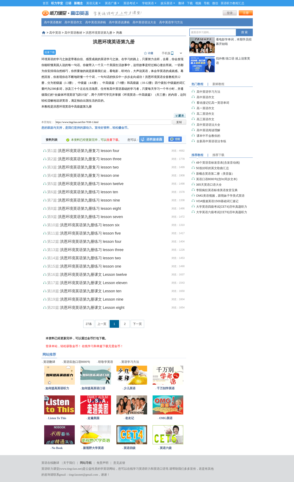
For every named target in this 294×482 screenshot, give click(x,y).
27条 (89, 324)
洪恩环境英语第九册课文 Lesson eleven (93, 283)
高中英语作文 (73, 22)
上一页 (101, 324)
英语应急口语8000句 (76, 361)
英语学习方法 (130, 361)
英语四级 (129, 448)
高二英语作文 (205, 113)
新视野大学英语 (93, 448)
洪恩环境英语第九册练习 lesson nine (89, 200)
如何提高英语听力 (57, 388)
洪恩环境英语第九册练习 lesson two (90, 258)
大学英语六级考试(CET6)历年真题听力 (221, 212)
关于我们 (69, 462)
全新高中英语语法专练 (211, 141)
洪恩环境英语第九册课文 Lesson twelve (93, 274)
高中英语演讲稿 (95, 22)
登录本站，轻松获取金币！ (63, 346)
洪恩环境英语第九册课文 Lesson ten (91, 291)
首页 (46, 3)
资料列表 (51, 139)
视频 (198, 3)
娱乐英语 (168, 3)
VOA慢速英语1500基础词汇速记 (217, 201)
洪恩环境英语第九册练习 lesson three (92, 250)
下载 (190, 3)
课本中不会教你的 (208, 135)
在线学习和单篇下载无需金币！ (102, 346)
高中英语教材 (53, 22)
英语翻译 (49, 361)
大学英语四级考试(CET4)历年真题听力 (221, 206)
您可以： (133, 139)
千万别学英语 (166, 388)
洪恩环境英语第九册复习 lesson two (88, 167)
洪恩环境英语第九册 (99, 32)
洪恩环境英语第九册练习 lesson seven (90, 217)
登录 (230, 13)
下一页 (137, 324)
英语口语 (159, 468)
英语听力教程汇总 (232, 3)
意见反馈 (119, 462)
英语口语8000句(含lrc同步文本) (216, 179)
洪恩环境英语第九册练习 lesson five (90, 233)
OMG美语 (165, 418)
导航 (207, 3)
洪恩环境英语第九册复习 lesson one (88, 175)
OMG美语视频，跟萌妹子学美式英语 (220, 195)
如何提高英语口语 (93, 388)
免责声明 (102, 462)
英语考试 (130, 3)
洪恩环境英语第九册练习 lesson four (91, 241)
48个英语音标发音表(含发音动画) (218, 162)
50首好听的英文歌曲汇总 (212, 168)
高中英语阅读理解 (208, 130)
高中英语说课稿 (119, 22)
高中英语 (55, 32)
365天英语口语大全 (209, 184)
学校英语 (149, 3)
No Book (57, 448)
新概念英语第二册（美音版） (215, 173)
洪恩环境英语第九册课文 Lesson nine (91, 299)
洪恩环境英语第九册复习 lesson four (88, 151)
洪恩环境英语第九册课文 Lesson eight (92, 307)
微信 (215, 3)
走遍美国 (93, 418)
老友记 (129, 418)
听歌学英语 (105, 361)
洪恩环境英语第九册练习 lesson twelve (91, 184)
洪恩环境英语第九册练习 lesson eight (89, 208)
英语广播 (112, 3)
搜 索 (244, 32)
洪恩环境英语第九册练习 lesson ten (88, 192)
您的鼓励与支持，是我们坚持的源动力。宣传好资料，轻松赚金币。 (85, 127)
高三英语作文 (205, 119)
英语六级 (166, 448)
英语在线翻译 (50, 462)
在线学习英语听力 (139, 468)
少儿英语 (129, 388)
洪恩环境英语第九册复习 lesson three (90, 159)
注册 (246, 13)
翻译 (181, 3)
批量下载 (50, 52)
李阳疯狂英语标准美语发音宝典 (217, 190)
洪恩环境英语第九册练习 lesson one (90, 266)
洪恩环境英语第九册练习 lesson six (90, 225)
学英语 (104, 468)
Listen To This (57, 418)
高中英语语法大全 (144, 22)
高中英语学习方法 (171, 22)
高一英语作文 (205, 108)
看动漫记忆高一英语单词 (213, 102)
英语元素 (93, 3)
